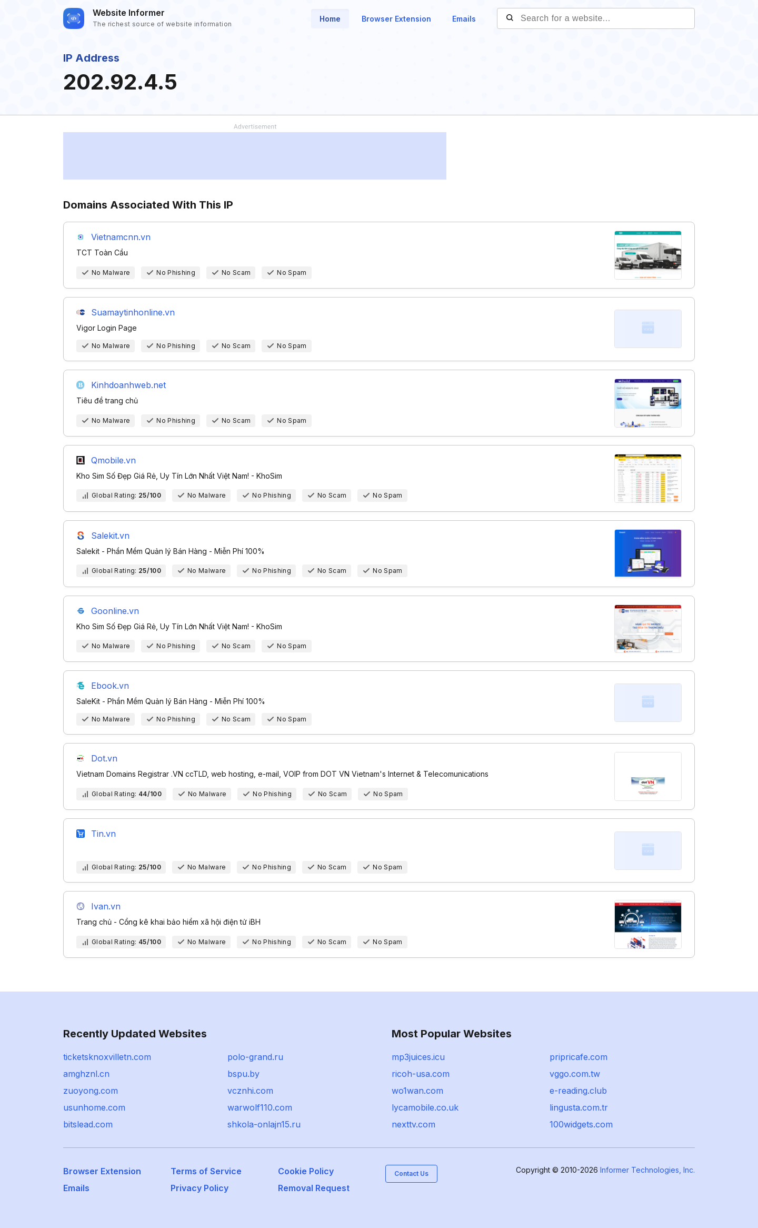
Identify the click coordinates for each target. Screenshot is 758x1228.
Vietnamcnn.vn (121, 237)
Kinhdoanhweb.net (128, 385)
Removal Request (314, 1188)
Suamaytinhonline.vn (133, 312)
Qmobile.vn (113, 460)
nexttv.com (413, 1124)
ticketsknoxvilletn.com (107, 1057)
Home (330, 18)
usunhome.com (94, 1107)
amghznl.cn (86, 1073)
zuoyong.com (90, 1090)
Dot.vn (104, 758)
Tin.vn (103, 833)
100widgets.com (581, 1124)
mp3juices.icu (418, 1057)
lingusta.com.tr (579, 1107)
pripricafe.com (578, 1057)
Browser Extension (396, 18)
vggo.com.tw (575, 1073)
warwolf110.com (259, 1107)
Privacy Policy (199, 1188)
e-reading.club (578, 1090)
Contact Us (411, 1173)
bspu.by (243, 1073)
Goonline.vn (115, 611)
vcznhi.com (250, 1090)
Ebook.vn (110, 685)
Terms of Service (206, 1171)
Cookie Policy (306, 1171)
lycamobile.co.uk (425, 1107)
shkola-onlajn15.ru (264, 1124)
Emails (464, 18)
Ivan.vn (106, 906)
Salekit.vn (110, 535)
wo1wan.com (417, 1090)
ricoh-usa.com (421, 1073)
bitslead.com (88, 1124)
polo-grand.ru (255, 1057)
